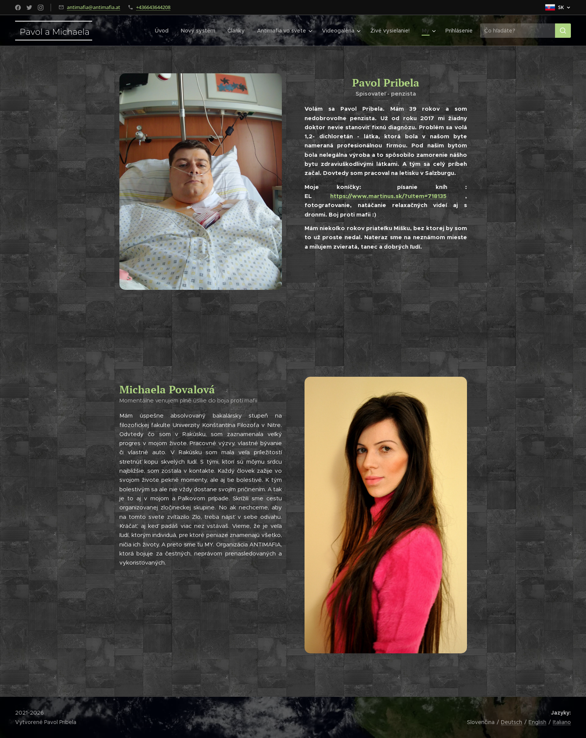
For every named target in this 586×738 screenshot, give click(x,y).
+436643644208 (153, 7)
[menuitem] (167, 30)
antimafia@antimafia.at (93, 7)
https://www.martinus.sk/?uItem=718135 (388, 196)
